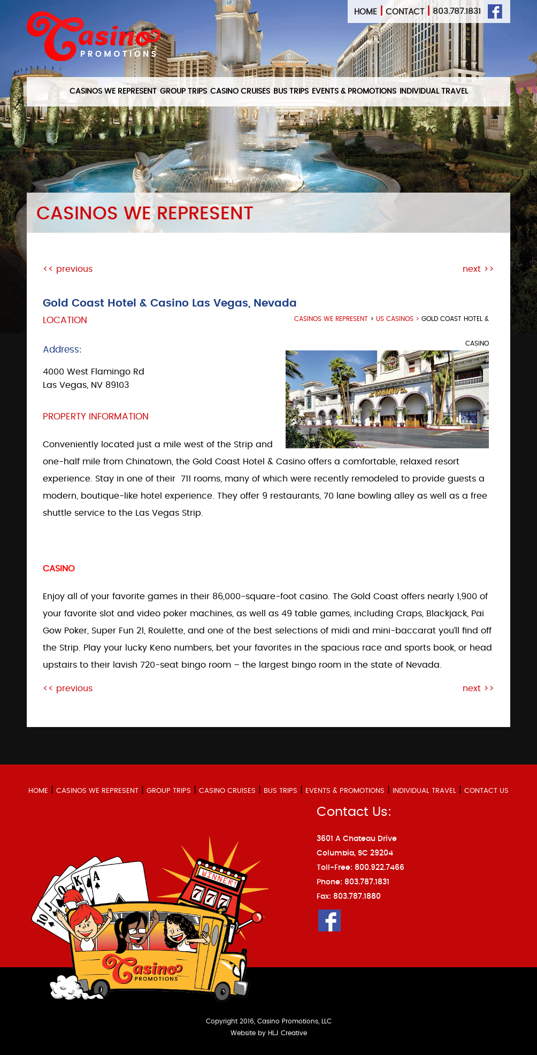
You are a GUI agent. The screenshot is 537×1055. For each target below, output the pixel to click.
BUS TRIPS (291, 91)
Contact (405, 12)
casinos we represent (331, 319)
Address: (62, 349)
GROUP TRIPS (183, 91)
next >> (478, 269)
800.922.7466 (379, 867)
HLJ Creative (287, 1033)
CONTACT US (486, 791)
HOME (38, 791)
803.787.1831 (457, 11)
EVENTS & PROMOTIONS (354, 91)
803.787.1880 (357, 896)
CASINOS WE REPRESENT (113, 91)
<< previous (68, 269)
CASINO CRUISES (240, 91)
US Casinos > (398, 319)
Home (365, 12)
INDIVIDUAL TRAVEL (434, 91)
